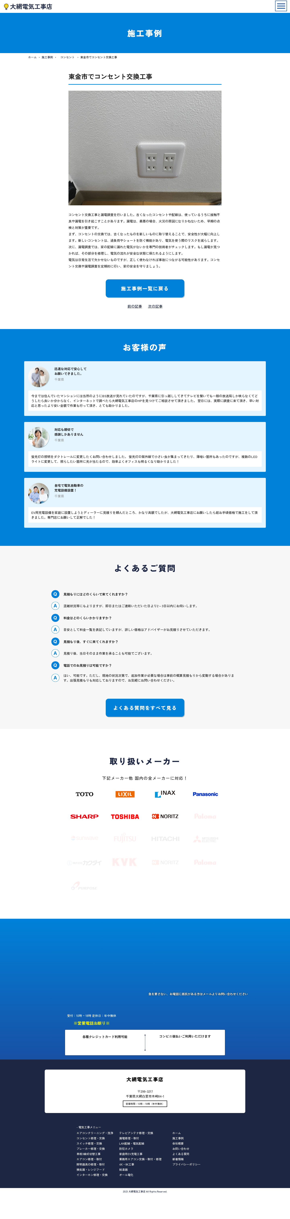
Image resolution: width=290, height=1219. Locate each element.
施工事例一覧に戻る (145, 288)
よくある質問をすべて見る (145, 707)
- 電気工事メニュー (89, 1127)
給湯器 (123, 1170)
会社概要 (178, 1143)
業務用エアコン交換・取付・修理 (140, 1159)
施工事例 (47, 57)
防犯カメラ (126, 1149)
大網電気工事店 (31, 6)
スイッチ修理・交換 (89, 1143)
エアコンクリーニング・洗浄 (95, 1133)
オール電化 (126, 1175)
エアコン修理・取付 (89, 1159)
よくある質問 (180, 1154)
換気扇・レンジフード (91, 1170)
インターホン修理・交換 (92, 1175)
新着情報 (178, 1159)
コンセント (67, 57)
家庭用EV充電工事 (130, 1154)
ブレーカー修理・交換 (91, 1149)
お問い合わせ (180, 1149)
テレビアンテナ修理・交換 (136, 1133)
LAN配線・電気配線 (131, 1143)
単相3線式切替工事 (88, 1154)
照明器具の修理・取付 (91, 1164)
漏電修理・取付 (129, 1138)
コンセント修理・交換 (91, 1138)
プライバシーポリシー (186, 1164)
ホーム (32, 57)
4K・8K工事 (126, 1164)
